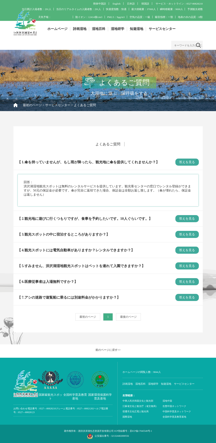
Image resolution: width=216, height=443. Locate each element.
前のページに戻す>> (108, 349)
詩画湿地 (79, 29)
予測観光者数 (195, 9)
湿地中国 (167, 400)
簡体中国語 (99, 3)
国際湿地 (127, 416)
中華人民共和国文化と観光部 (137, 400)
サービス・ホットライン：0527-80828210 (179, 3)
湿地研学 (117, 29)
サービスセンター (162, 29)
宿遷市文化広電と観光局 (135, 411)
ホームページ (57, 29)
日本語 (131, 3)
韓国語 (145, 3)
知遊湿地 (136, 29)
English (117, 3)
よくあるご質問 (85, 105)
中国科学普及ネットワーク (177, 411)
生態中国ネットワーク (174, 406)
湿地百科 (98, 29)
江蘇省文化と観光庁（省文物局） (140, 406)
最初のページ (32, 105)
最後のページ (128, 316)
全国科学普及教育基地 (174, 416)
